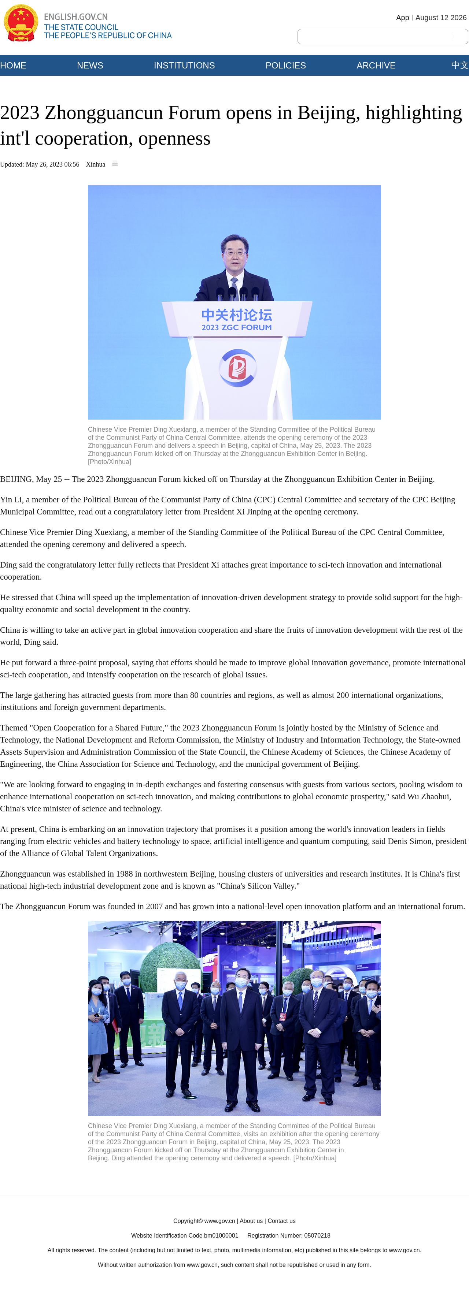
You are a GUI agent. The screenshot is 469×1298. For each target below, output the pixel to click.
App (402, 18)
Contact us (281, 1221)
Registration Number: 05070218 (288, 1235)
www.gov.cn (219, 1221)
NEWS (90, 65)
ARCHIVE (376, 65)
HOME (13, 65)
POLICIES (286, 65)
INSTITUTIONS (184, 65)
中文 (460, 65)
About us (251, 1221)
